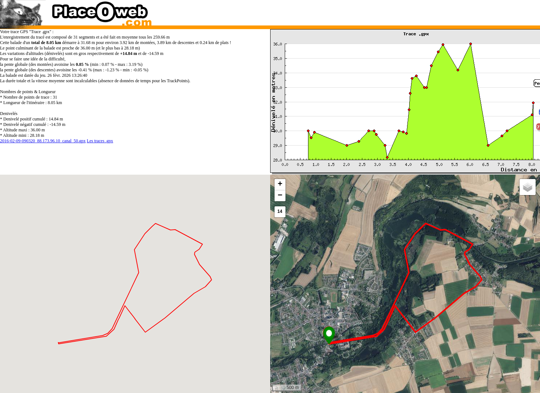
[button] (329, 335)
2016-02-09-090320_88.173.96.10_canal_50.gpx (43, 140)
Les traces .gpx (100, 140)
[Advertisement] (397, 11)
